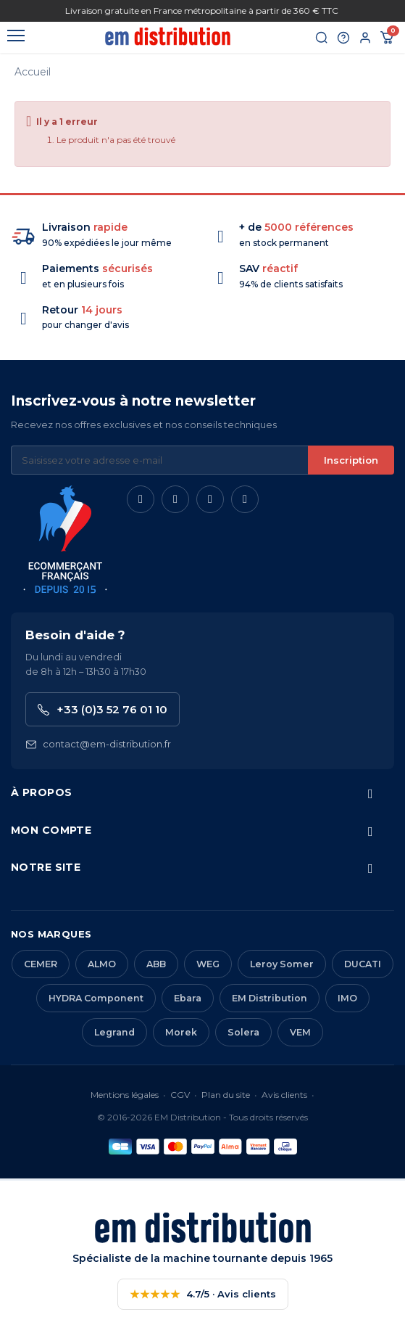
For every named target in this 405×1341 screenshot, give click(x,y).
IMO (347, 998)
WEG (208, 964)
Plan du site (225, 1094)
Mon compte (51, 830)
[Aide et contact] (343, 38)
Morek (181, 1032)
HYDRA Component (96, 998)
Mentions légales (125, 1094)
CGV (180, 1094)
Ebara (187, 998)
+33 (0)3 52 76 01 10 (102, 709)
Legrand (114, 1032)
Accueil (32, 71)
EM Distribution (269, 998)
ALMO (102, 964)
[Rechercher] (322, 38)
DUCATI (362, 964)
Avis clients (284, 1094)
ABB (156, 964)
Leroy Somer (282, 964)
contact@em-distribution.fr (98, 744)
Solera (243, 1032)
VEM (300, 1032)
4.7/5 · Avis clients (203, 1294)
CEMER (40, 964)
